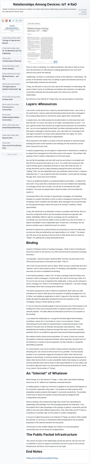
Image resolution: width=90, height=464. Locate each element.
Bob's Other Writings (12, 28)
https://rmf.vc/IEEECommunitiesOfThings (42, 458)
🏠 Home (12, 26)
